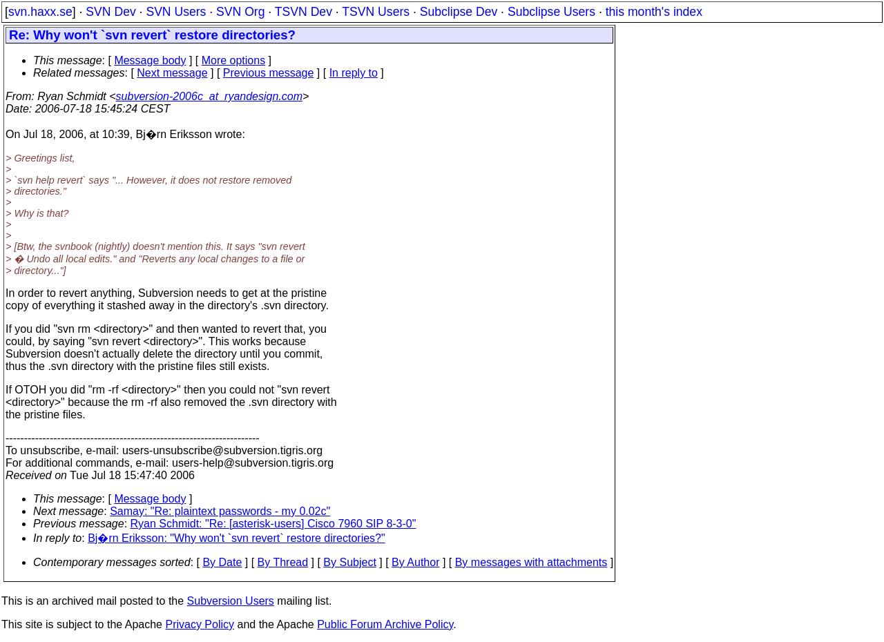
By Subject (349, 562)
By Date (222, 562)
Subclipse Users (551, 12)
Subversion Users (230, 601)
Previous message (268, 73)
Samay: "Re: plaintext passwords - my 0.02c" (220, 511)
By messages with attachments (531, 562)
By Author (415, 562)
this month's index (654, 12)
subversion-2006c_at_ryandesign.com (209, 96)
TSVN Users (376, 12)
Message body (150, 60)
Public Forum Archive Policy (385, 624)
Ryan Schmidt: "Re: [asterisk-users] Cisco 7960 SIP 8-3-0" (273, 523)
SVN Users (176, 12)
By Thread (283, 562)
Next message (172, 73)
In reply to (353, 73)
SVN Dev (110, 12)
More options (234, 60)
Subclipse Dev (458, 12)
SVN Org (240, 12)
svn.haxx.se (40, 12)
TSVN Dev (303, 12)
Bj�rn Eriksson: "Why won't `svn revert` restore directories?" (236, 538)
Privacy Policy (199, 624)
